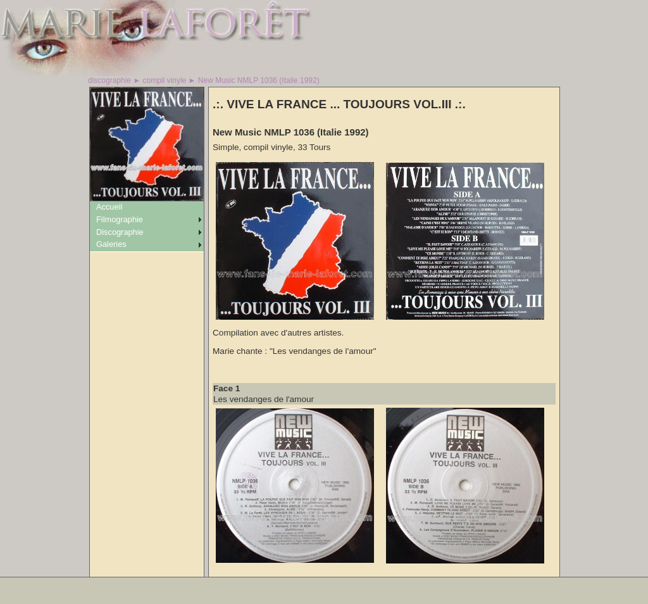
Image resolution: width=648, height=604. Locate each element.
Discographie (120, 232)
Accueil (109, 206)
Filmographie (119, 219)
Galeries (111, 244)
